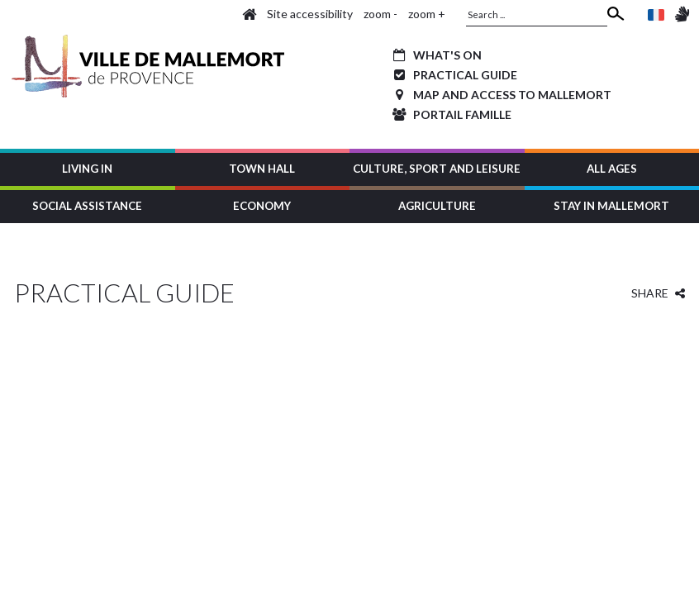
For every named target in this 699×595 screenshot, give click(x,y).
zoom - (380, 14)
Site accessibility (310, 14)
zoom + (426, 14)
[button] (87, 167)
